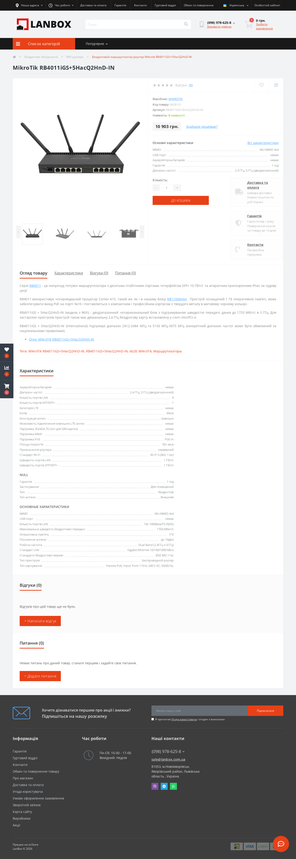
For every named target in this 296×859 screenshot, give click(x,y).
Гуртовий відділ (165, 5)
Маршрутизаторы (167, 351)
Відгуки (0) (99, 273)
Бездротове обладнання (41, 57)
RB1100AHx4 (177, 299)
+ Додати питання (40, 676)
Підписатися (265, 711)
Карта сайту (22, 811)
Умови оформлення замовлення (38, 798)
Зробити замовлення (264, 26)
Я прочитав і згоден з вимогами (190, 719)
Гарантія (120, 5)
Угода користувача (184, 719)
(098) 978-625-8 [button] (168, 751)
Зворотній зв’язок (27, 805)
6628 (133, 351)
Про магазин (23, 778)
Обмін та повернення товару (36, 771)
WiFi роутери (74, 57)
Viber (155, 786)
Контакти (140, 5)
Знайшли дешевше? (202, 126)
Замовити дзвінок (219, 26)
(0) (191, 85)
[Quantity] (166, 187)
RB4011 (35, 285)
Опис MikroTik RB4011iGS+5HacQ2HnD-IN (61, 339)
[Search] (186, 24)
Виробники (22, 818)
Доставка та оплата (93, 5)
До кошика (180, 200)
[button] (6, 389)
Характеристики (68, 273)
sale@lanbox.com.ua (168, 759)
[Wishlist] (261, 85)
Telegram (164, 786)
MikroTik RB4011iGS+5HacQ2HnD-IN (56, 351)
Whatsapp (173, 786)
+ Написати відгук (40, 621)
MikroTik (176, 99)
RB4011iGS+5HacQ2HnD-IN (107, 351)
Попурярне (97, 43)
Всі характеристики (263, 143)
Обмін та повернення (198, 5)
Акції (16, 825)
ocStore (33, 844)
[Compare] (276, 85)
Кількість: (160, 180)
